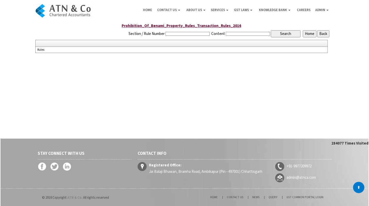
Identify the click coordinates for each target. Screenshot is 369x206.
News (258, 197)
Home (147, 10)
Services (219, 10)
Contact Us (168, 10)
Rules (40, 50)
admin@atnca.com (298, 177)
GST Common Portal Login (292, 197)
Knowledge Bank (274, 10)
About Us (195, 10)
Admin (322, 10)
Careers (304, 10)
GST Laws (243, 10)
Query (270, 197)
